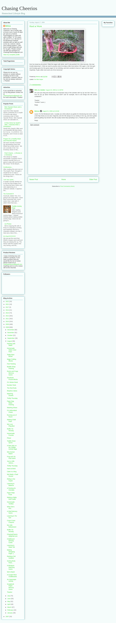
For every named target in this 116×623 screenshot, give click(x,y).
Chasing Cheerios (19, 8)
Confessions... (8, 167)
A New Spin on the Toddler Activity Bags (12, 447)
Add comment (34, 125)
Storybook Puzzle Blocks (12, 378)
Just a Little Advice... (10, 462)
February (10, 610)
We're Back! (11, 572)
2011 (7, 318)
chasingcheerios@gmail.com (12, 96)
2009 (7, 324)
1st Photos (7, 224)
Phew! (9, 438)
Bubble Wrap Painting (11, 367)
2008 (7, 327)
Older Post (93, 179)
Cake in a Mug (11, 471)
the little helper (38, 79)
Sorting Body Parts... (11, 562)
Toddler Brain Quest (11, 442)
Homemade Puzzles (11, 434)
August (9, 341)
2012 (7, 316)
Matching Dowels (10, 394)
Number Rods (11, 385)
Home (63, 179)
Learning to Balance (10, 484)
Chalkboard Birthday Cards (11, 540)
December (10, 330)
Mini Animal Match (11, 453)
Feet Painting (11, 364)
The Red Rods (11, 388)
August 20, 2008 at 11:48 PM (54, 90)
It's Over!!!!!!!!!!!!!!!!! (9, 236)
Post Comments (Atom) (67, 186)
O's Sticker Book (12, 382)
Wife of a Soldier (39, 90)
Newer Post (33, 179)
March (9, 607)
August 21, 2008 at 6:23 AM (51, 111)
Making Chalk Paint (11, 420)
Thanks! (9, 592)
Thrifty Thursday (12, 398)
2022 (7, 301)
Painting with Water (11, 344)
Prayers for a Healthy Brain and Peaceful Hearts (12, 139)
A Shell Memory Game (12, 512)
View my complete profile (11, 54)
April (9, 604)
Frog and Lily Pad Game (11, 457)
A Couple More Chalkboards (12, 575)
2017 (7, 307)
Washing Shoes (12, 407)
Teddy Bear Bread (10, 355)
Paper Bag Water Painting (10, 403)
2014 (7, 310)
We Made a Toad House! (12, 475)
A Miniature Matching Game (11, 567)
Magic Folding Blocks (11, 360)
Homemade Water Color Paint (11, 350)
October (10, 335)
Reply (36, 105)
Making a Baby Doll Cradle (12, 498)
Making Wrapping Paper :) (11, 551)
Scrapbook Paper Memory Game (10, 586)
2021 (7, 304)
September (11, 338)
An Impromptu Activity (11, 580)
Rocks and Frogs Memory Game (12, 373)
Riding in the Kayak (11, 480)
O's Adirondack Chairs (12, 411)
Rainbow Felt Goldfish (11, 557)
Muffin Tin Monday (10, 429)
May (8, 601)
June (9, 598)
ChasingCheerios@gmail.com (12, 535)
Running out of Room (12, 416)
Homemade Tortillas (11, 503)
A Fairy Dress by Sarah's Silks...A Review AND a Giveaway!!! (11, 124)
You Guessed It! (8, 194)
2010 (7, 321)
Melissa (36, 111)
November (10, 332)
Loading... (6, 16)
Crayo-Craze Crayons (11, 521)
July (8, 596)
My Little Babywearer (11, 526)
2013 (7, 313)
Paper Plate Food (11, 493)
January (10, 613)
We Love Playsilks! (11, 425)
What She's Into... (10, 507)
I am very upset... (9, 179)
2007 (7, 616)
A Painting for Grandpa (11, 489)
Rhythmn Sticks (12, 391)
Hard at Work (11, 468)
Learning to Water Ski (11, 546)
